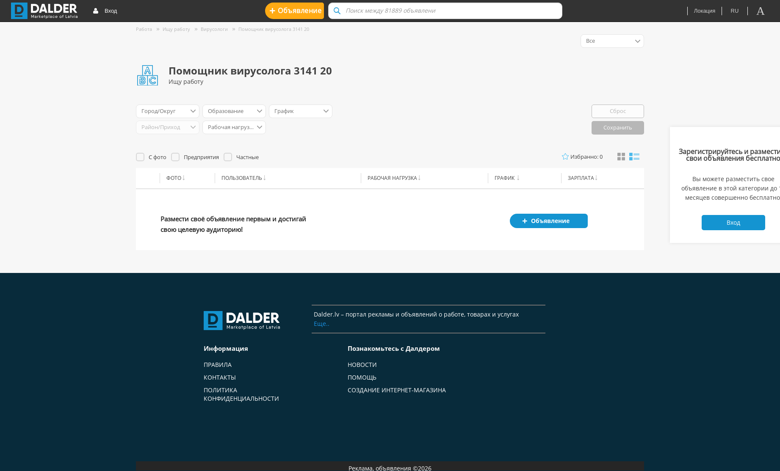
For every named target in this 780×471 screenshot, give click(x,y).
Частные (247, 157)
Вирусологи (214, 29)
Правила (218, 365)
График (505, 178)
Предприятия (201, 157)
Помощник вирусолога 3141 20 (273, 29)
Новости (362, 365)
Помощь (362, 377)
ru (735, 11)
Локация (705, 11)
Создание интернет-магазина (397, 390)
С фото (157, 157)
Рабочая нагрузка (392, 178)
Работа (144, 29)
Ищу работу (176, 29)
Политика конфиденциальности (241, 394)
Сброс (618, 111)
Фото (173, 178)
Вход (105, 11)
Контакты (220, 377)
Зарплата (581, 178)
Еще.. (321, 324)
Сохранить (617, 127)
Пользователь (241, 178)
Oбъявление (295, 10)
